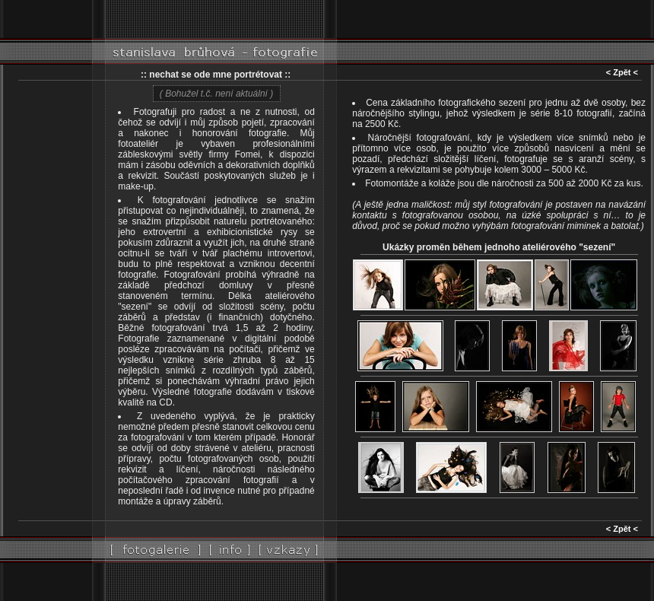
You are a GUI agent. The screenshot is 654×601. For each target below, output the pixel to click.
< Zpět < (622, 72)
